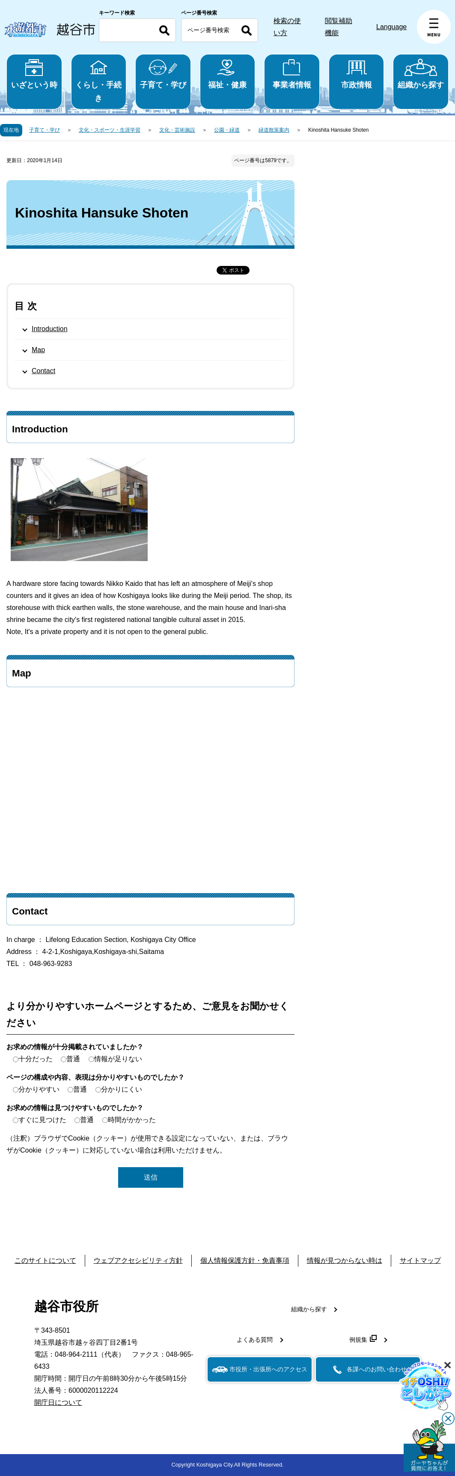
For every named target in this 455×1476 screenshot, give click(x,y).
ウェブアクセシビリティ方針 (138, 1260)
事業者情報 (292, 74)
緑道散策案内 (274, 130)
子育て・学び (163, 74)
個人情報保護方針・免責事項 (244, 1260)
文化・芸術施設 (177, 130)
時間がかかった (132, 1119)
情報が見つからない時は (344, 1260)
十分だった (35, 1058)
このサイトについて (45, 1260)
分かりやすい (38, 1089)
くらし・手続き (99, 81)
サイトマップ (420, 1260)
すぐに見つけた (42, 1119)
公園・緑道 (227, 130)
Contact (43, 370)
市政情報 (356, 74)
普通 (73, 1058)
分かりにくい (121, 1089)
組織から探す (421, 74)
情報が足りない (118, 1058)
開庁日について (58, 1402)
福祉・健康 (228, 74)
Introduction (50, 328)
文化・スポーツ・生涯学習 (109, 130)
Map (38, 349)
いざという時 (34, 74)
